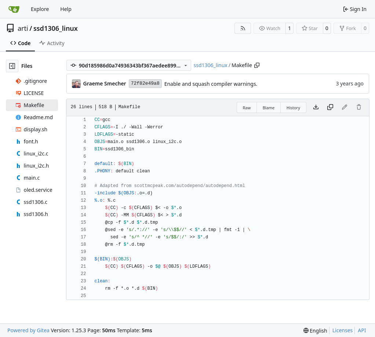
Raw (247, 107)
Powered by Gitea (28, 330)
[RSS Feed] (242, 28)
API (362, 330)
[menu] (315, 330)
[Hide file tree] (12, 66)
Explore (40, 9)
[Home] (14, 9)
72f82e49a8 (145, 83)
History (293, 107)
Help (66, 9)
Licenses (342, 330)
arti (23, 28)
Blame (269, 107)
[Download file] (316, 107)
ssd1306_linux (55, 28)
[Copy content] (330, 107)
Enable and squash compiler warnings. (211, 83)
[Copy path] (256, 65)
